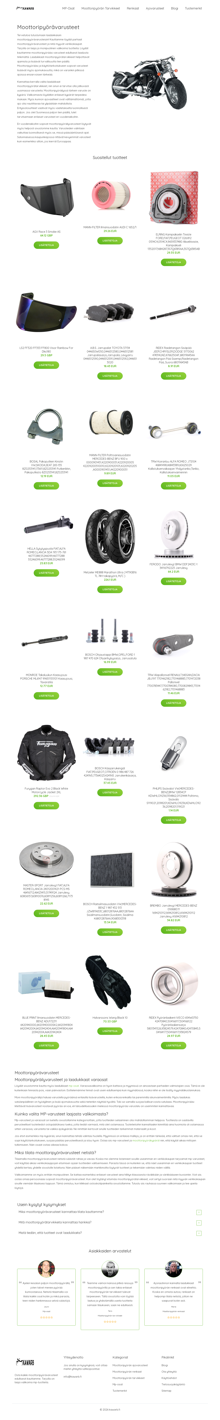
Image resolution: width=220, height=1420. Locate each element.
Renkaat (133, 10)
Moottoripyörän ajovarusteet (130, 1368)
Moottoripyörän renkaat (127, 1374)
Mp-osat (118, 1387)
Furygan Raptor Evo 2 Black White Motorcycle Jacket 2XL (46, 793)
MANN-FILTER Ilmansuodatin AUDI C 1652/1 (110, 230)
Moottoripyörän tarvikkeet (100, 10)
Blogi (174, 10)
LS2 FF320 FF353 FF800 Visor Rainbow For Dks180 (46, 352)
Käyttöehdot (169, 1381)
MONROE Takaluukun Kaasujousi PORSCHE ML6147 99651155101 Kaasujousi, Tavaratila (46, 681)
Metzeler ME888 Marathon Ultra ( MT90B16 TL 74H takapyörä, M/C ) (110, 577)
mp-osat (74, 1088)
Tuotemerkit (193, 10)
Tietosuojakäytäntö (173, 1387)
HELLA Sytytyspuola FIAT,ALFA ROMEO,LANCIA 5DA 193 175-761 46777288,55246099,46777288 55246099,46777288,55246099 (46, 557)
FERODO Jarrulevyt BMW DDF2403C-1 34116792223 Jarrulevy (173, 569)
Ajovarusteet (155, 10)
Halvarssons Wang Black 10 (110, 1020)
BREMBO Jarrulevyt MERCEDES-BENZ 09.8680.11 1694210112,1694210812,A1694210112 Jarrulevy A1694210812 (173, 914)
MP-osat (68, 10)
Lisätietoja (46, 248)
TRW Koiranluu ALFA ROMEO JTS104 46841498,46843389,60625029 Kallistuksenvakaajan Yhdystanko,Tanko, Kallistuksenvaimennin (173, 470)
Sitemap (166, 1393)
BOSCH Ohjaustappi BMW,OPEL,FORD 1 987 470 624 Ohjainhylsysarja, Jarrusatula (110, 659)
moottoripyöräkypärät (146, 1143)
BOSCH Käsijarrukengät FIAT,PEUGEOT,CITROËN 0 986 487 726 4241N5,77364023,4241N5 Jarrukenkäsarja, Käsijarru (110, 776)
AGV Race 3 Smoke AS (46, 234)
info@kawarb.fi (73, 1379)
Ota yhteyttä (169, 1374)
